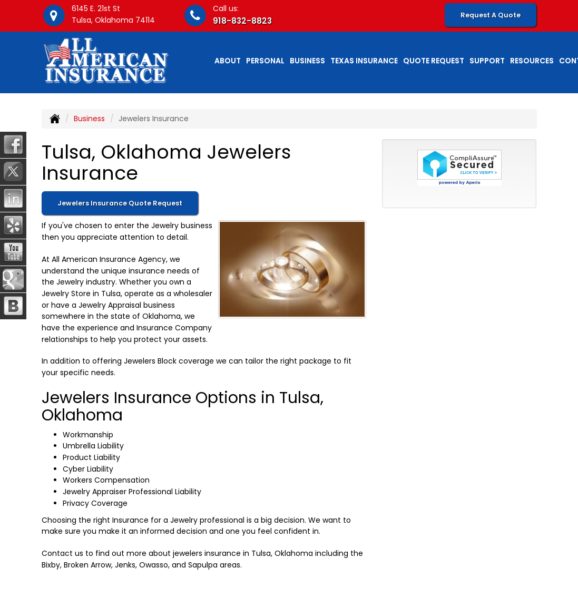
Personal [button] (265, 60)
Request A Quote (491, 15)
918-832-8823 (242, 20)
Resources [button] (532, 60)
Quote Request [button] (433, 60)
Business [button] (307, 60)
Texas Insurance (364, 60)
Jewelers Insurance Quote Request (119, 203)
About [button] (227, 60)
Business (89, 118)
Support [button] (487, 60)
